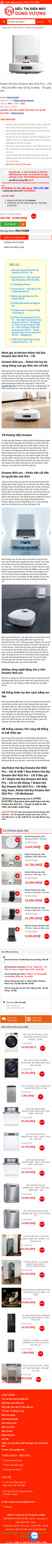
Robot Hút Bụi (8, 1435)
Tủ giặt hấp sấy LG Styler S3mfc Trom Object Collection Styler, (35, 1264)
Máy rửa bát (7, 1431)
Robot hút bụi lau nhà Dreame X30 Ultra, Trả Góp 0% (37, 892)
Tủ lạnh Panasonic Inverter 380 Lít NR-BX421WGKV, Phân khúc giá (36, 1317)
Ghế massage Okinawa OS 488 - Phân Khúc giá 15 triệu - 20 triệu (36, 1292)
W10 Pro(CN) (13, 97)
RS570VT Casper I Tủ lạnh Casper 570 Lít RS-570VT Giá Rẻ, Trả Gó (36, 1342)
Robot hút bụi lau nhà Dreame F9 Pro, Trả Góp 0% (36, 839)
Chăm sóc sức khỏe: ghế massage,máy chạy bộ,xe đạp (25, 1444)
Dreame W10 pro (9, 386)
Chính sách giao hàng (12, 1464)
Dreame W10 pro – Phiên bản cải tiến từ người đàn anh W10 (26, 290)
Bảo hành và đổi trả (11, 1469)
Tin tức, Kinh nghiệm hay (13, 1450)
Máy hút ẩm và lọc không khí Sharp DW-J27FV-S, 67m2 (35, 1087)
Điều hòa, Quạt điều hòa (13, 1403)
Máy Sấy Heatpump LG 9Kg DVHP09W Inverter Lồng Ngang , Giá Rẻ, (35, 1037)
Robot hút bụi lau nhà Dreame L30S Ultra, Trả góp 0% (35, 874)
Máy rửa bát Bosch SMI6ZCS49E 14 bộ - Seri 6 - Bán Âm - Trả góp (35, 1136)
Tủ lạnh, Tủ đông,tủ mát (13, 1411)
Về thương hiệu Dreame (21, 284)
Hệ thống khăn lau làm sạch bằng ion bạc (26, 304)
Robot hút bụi (17, 113)
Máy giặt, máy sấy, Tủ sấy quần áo (17, 1407)
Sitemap (6, 1506)
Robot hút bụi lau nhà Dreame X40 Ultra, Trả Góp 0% (37, 910)
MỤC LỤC (14, 264)
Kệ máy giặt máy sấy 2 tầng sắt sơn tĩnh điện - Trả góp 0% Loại (36, 1368)
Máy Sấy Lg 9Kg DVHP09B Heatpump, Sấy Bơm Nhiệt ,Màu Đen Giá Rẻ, (35, 1062)
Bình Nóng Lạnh (9, 1423)
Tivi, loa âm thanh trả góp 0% (15, 1399)
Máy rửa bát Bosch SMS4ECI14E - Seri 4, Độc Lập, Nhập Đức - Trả (35, 1187)
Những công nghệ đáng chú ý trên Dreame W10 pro (25, 297)
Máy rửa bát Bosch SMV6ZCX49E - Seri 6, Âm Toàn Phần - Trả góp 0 (36, 1162)
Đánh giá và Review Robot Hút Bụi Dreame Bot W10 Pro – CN (25, 271)
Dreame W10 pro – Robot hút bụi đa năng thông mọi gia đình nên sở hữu (26, 278)
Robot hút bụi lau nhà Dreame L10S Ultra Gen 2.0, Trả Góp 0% (35, 856)
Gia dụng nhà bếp (10, 1419)
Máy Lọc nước (8, 1427)
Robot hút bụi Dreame (24, 100)
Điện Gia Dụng (8, 1415)
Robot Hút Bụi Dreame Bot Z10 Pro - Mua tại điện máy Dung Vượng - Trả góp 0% (37, 928)
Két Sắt (5, 1439)
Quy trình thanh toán (12, 1460)
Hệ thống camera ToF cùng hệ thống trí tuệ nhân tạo (26, 311)
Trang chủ (6, 28)
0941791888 (22, 230)
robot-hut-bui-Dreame (34, 28)
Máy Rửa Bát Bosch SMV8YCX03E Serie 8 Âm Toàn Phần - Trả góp (36, 1111)
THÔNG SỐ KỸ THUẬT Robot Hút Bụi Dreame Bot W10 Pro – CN (26, 340)
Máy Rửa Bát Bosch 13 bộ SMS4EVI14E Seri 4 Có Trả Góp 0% (35, 1213)
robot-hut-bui (17, 28)
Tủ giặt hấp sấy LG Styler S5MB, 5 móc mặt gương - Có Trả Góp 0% (35, 1238)
